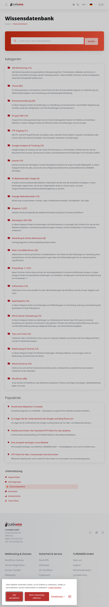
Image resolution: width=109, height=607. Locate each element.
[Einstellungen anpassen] (58, 596)
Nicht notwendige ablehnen (36, 596)
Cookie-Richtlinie (54, 588)
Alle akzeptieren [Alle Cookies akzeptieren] (14, 596)
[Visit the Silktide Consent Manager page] (70, 597)
